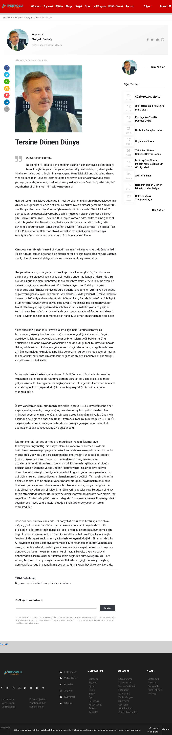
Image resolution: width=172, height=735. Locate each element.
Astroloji (152, 693)
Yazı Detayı (47, 17)
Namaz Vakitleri (126, 686)
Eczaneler (123, 690)
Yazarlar (19, 17)
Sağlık (78, 6)
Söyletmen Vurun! (144, 141)
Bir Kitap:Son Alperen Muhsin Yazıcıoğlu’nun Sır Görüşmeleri (149, 164)
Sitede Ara (153, 679)
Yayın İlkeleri (8, 703)
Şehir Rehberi (125, 708)
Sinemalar (123, 701)
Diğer (147, 6)
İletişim (66, 703)
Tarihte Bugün (125, 697)
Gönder (107, 608)
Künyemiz (67, 696)
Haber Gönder (36, 706)
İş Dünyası (100, 6)
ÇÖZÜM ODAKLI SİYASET (148, 96)
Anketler (152, 682)
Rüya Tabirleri (155, 690)
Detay (153, 728)
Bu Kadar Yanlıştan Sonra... (149, 130)
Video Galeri (68, 678)
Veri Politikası (8, 706)
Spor (88, 6)
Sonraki (4, 644)
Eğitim (59, 6)
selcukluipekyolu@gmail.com (47, 45)
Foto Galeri (68, 672)
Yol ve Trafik (124, 682)
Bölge (69, 6)
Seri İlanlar (123, 704)
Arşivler (66, 690)
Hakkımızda (8, 699)
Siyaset (48, 6)
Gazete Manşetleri (127, 712)
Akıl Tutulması (143, 175)
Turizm (130, 6)
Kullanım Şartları (37, 699)
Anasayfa (7, 17)
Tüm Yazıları (157, 66)
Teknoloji (93, 712)
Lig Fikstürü (124, 693)
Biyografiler (154, 686)
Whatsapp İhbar (37, 703)
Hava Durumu (125, 679)
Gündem (36, 6)
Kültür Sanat (115, 6)
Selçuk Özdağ (32, 17)
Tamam (152, 731)
